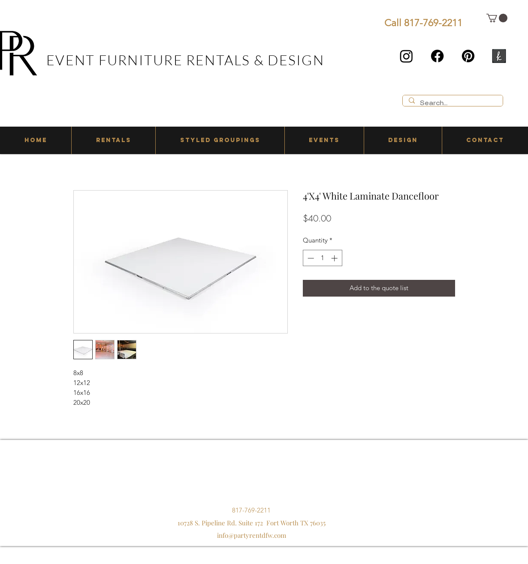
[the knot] (499, 56)
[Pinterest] (468, 56)
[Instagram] (406, 56)
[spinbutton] (322, 258)
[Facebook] (437, 56)
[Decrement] (310, 258)
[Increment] (335, 258)
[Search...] (452, 103)
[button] (496, 18)
